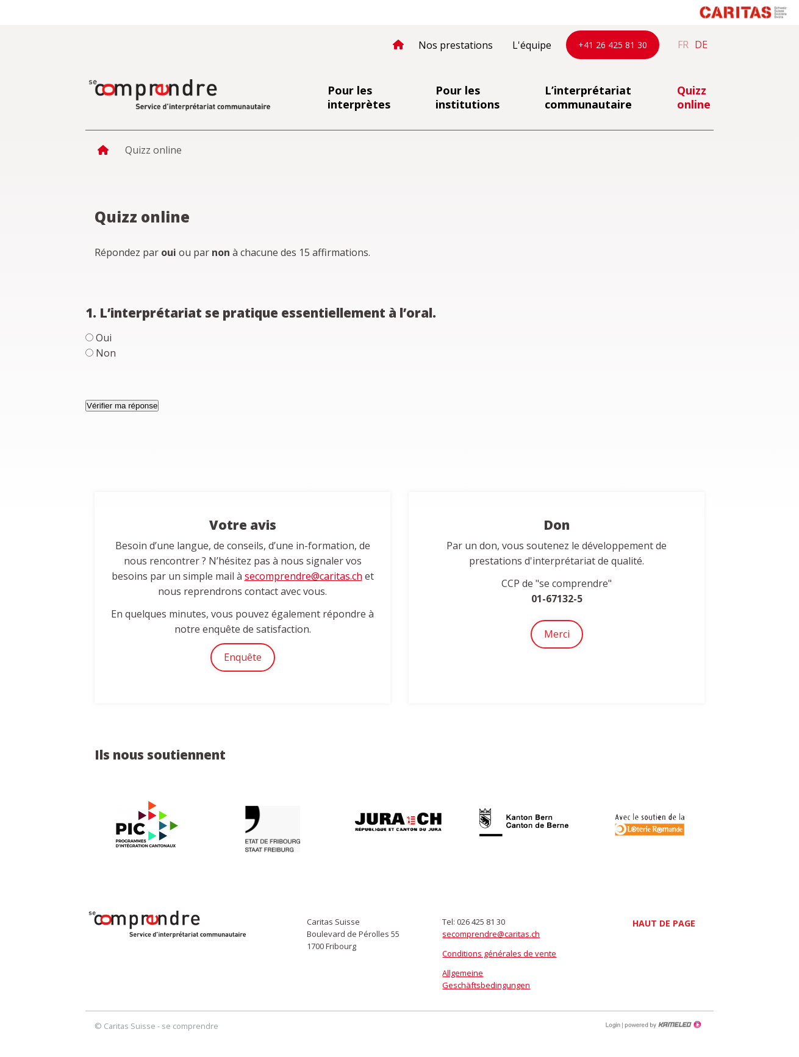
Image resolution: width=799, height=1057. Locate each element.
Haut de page (663, 923)
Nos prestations (455, 45)
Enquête (243, 657)
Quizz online (694, 97)
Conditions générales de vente (499, 953)
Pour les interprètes (359, 97)
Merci (557, 634)
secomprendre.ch (179, 95)
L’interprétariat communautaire (588, 97)
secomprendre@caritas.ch (303, 576)
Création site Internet (661, 1024)
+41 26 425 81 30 (612, 45)
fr (683, 44)
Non (106, 353)
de (701, 44)
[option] (148, 824)
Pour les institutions (467, 97)
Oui (104, 337)
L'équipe (531, 45)
